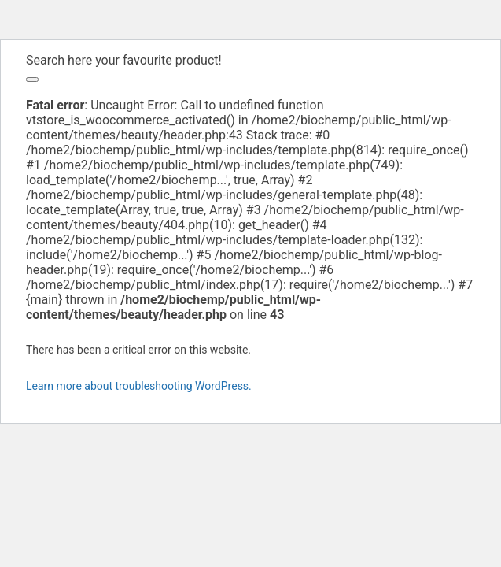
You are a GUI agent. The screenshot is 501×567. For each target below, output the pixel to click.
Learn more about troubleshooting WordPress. (139, 386)
